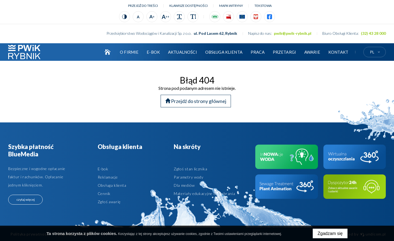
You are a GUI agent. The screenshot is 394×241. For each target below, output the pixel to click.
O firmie (129, 52)
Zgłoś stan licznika (190, 169)
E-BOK (153, 52)
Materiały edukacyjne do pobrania (204, 193)
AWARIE (312, 52)
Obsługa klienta (223, 52)
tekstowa (263, 6)
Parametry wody (189, 177)
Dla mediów (184, 185)
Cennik (104, 193)
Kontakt (338, 52)
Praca (258, 52)
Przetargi (284, 52)
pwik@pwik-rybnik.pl (292, 33)
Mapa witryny (231, 6)
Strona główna (107, 52)
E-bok (103, 169)
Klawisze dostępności (188, 6)
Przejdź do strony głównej (195, 101)
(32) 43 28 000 (373, 33)
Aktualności (182, 52)
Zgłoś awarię (109, 201)
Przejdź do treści (143, 6)
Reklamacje (108, 177)
